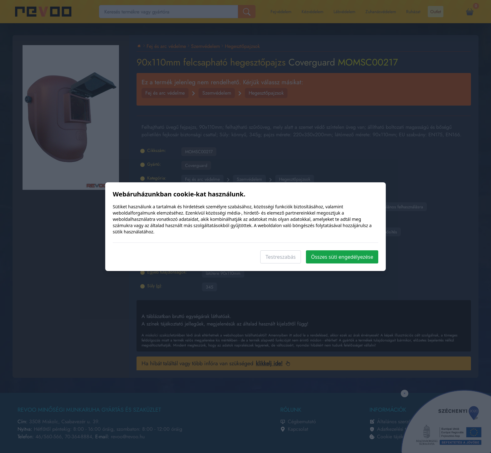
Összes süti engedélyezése (342, 256)
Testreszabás (281, 256)
